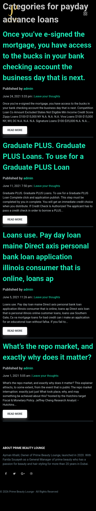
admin (28, 88)
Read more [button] (14, 130)
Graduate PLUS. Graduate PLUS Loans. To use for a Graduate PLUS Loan (44, 156)
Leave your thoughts (47, 96)
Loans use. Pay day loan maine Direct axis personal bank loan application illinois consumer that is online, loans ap (46, 257)
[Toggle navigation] (85, 13)
